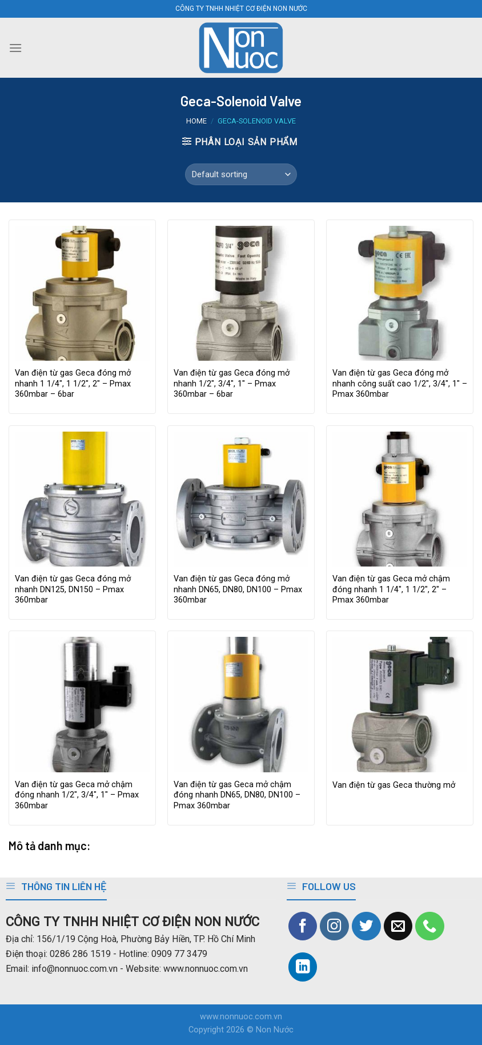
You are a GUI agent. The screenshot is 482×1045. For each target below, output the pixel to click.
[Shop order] (241, 174)
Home (196, 121)
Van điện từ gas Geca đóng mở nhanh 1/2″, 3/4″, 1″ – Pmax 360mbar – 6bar (232, 383)
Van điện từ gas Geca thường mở (393, 785)
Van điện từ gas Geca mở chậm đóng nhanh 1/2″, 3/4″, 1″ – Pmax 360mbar (77, 795)
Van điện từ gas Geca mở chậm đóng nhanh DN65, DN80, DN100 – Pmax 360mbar (237, 795)
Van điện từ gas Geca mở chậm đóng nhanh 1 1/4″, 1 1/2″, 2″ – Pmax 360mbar (391, 589)
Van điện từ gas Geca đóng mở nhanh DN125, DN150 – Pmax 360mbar (73, 589)
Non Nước (275, 1030)
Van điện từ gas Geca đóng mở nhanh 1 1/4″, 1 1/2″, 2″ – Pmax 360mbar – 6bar (73, 383)
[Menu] (15, 48)
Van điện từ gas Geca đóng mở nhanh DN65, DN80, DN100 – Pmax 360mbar (238, 589)
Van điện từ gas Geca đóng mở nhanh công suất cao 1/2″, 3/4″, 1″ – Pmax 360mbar (399, 383)
